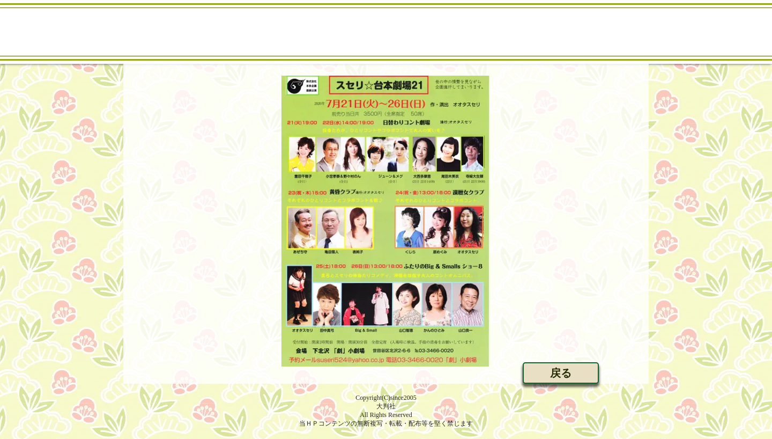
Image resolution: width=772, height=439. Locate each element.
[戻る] (561, 373)
